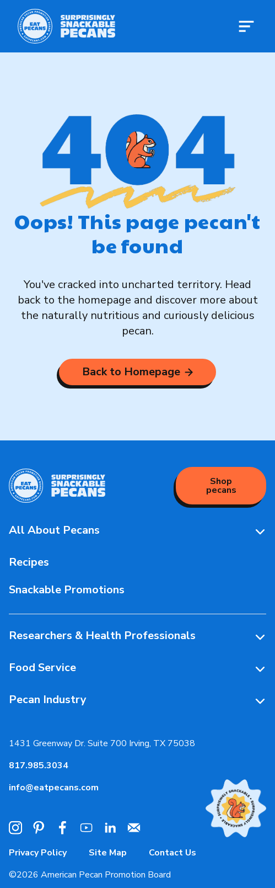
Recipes (29, 562)
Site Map (108, 853)
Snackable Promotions (67, 589)
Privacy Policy (38, 853)
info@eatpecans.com (54, 787)
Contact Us (172, 853)
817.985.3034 (38, 765)
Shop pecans (221, 485)
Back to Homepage (137, 371)
